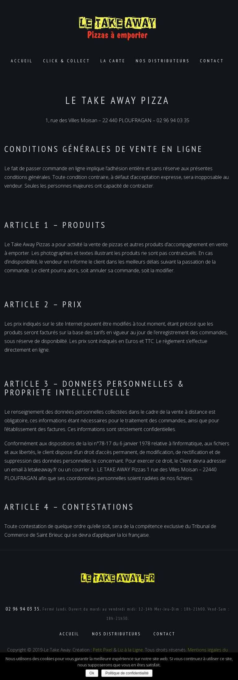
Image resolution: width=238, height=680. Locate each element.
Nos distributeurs (163, 61)
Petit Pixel (102, 650)
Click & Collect (66, 61)
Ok (92, 673)
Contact (212, 61)
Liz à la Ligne (130, 650)
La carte (113, 61)
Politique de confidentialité (126, 673)
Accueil (22, 61)
